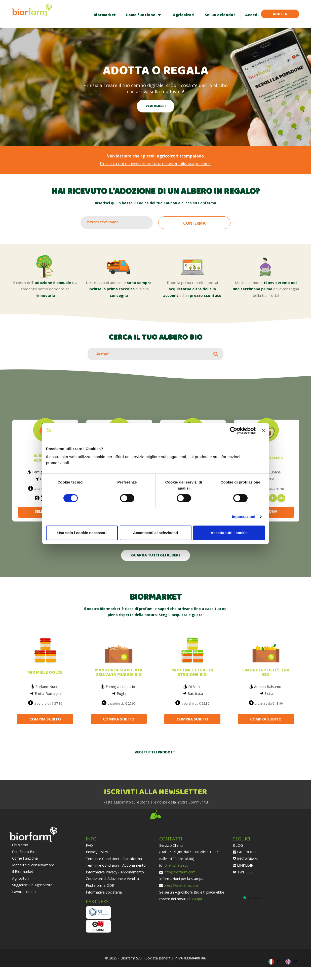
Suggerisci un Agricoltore (32, 884)
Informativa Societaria (104, 892)
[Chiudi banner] (263, 430)
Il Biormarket (22, 871)
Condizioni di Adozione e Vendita (112, 878)
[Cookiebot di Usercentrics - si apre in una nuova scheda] (234, 430)
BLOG (238, 845)
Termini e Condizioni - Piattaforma (114, 858)
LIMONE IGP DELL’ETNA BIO (265, 672)
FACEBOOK (244, 852)
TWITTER (243, 872)
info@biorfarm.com (180, 872)
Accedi (252, 15)
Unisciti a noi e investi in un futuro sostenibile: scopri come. (155, 163)
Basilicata (195, 693)
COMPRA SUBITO (45, 718)
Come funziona (141, 15)
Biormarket (105, 15)
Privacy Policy (97, 852)
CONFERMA (194, 223)
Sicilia (269, 478)
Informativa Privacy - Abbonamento (115, 872)
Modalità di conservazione (33, 865)
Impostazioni (243, 516)
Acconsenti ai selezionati (155, 533)
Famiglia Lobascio (120, 686)
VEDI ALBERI (155, 106)
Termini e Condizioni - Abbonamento (116, 865)
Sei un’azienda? (220, 15)
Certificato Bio (23, 851)
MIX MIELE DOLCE (45, 672)
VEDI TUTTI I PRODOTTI (156, 752)
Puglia (122, 693)
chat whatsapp (176, 865)
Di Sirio (194, 686)
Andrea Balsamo (267, 686)
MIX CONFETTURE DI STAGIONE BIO (192, 672)
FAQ (89, 845)
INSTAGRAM (245, 858)
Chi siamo (20, 844)
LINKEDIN (243, 865)
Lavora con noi (24, 891)
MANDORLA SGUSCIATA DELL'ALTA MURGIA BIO (118, 672)
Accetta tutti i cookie (229, 533)
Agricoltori (184, 15)
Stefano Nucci (46, 686)
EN (296, 961)
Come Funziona (25, 858)
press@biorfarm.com (181, 885)
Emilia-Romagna (48, 693)
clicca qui (194, 898)
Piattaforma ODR (100, 885)
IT (278, 961)
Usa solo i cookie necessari (82, 533)
